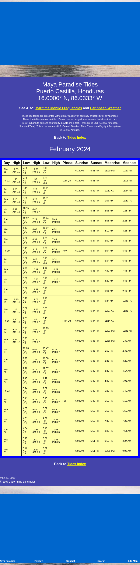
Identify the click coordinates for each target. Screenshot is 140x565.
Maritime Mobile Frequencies (58, 108)
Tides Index (76, 137)
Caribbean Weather (105, 108)
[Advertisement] (71, 32)
